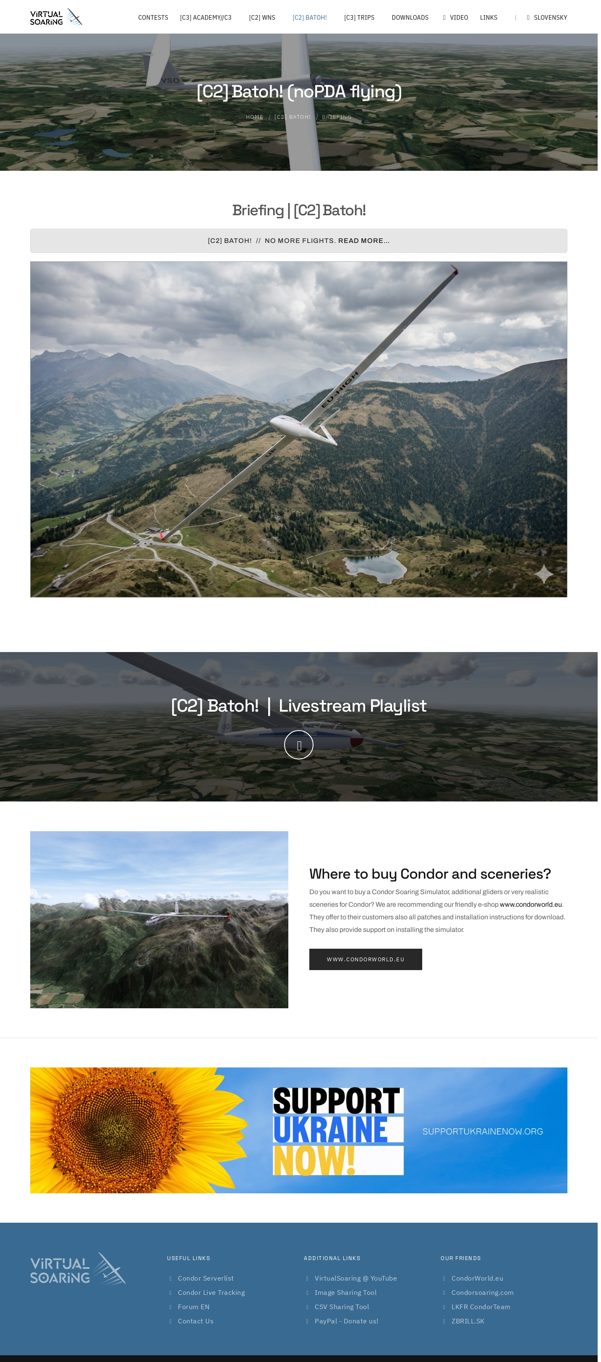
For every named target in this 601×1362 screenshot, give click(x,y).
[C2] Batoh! (310, 17)
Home (255, 116)
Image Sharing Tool (345, 1292)
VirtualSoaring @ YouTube (356, 1278)
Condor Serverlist (206, 1278)
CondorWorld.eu (477, 1278)
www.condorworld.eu (531, 904)
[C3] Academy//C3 (206, 17)
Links (488, 17)
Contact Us (196, 1321)
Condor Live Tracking (211, 1292)
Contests (153, 17)
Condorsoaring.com (483, 1292)
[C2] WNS (262, 17)
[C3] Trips (359, 17)
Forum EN (193, 1306)
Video (454, 17)
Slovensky (541, 17)
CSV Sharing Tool (342, 1306)
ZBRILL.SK (468, 1321)
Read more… (364, 240)
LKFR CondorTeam (481, 1306)
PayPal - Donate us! (347, 1321)
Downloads (410, 17)
